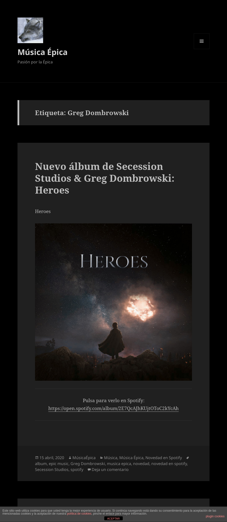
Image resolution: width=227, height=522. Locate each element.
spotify (76, 469)
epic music (59, 463)
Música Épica (42, 52)
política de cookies (79, 513)
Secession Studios (52, 469)
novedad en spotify (169, 463)
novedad (141, 463)
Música (110, 457)
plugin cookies (215, 516)
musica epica (119, 463)
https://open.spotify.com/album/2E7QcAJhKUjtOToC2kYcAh (113, 408)
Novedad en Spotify (163, 457)
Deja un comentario (110, 469)
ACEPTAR (113, 518)
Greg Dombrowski (87, 463)
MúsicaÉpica (84, 457)
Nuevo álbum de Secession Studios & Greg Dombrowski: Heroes (105, 178)
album (41, 463)
